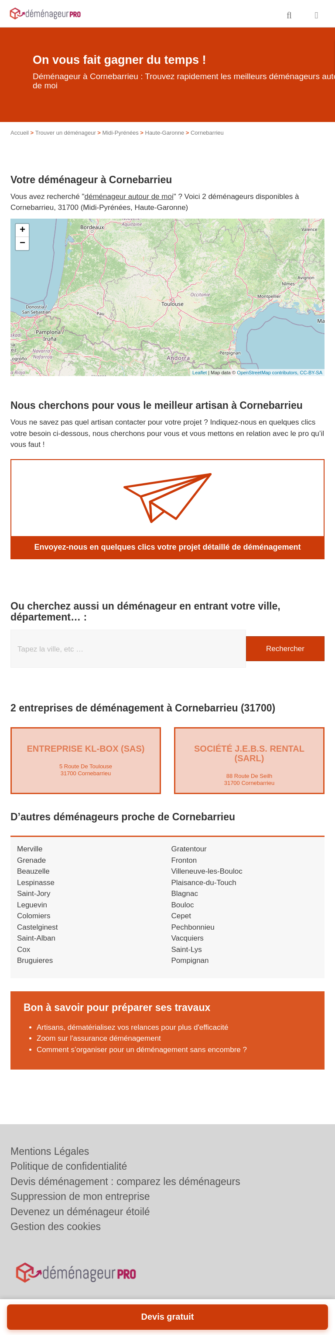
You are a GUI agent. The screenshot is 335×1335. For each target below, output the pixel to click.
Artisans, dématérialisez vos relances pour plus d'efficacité (132, 1027)
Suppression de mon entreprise (80, 1196)
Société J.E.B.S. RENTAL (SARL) (249, 753)
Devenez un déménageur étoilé (80, 1211)
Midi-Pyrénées (121, 132)
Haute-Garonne (165, 132)
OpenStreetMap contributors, (268, 372)
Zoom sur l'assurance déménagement (99, 1038)
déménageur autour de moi (129, 196)
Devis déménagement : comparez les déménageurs (125, 1181)
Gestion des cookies (55, 1226)
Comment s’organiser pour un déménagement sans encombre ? (142, 1050)
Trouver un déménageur (65, 132)
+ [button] (22, 230)
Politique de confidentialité (68, 1166)
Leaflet (199, 372)
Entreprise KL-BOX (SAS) (85, 748)
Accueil (19, 132)
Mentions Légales (49, 1151)
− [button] (22, 243)
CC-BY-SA (311, 372)
